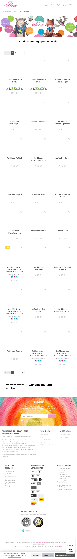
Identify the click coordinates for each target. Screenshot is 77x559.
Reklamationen (65, 434)
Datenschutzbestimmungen (39, 420)
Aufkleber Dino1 (62, 158)
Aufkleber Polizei (38, 231)
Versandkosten (40, 542)
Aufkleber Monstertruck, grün (62, 310)
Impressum (44, 434)
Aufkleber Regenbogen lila (38, 159)
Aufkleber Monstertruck (14, 232)
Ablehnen (36, 555)
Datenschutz (45, 440)
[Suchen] (52, 5)
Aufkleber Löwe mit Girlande (62, 268)
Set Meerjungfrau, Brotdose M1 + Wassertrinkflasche (14, 269)
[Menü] (46, 5)
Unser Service (66, 431)
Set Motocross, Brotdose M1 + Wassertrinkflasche (62, 353)
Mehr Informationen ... (14, 557)
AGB (42, 437)
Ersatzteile (64, 437)
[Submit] (52, 416)
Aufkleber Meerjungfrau (15, 123)
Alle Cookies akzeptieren (65, 555)
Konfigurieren (48, 555)
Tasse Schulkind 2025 (14, 81)
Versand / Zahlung (47, 445)
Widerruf (44, 442)
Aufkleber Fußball (14, 158)
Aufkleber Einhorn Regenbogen (62, 81)
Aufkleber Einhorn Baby (62, 195)
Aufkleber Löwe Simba (38, 310)
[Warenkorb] (70, 5)
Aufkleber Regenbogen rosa (62, 123)
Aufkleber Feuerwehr (38, 268)
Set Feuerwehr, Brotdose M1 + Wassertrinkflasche (38, 353)
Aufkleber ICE (62, 231)
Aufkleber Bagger (14, 194)
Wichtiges (45, 431)
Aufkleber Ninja (38, 194)
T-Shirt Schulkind (38, 122)
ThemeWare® (58, 546)
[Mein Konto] (64, 5)
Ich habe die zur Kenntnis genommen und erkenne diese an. (39, 420)
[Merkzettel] (58, 5)
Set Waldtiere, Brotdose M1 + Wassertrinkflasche (14, 311)
